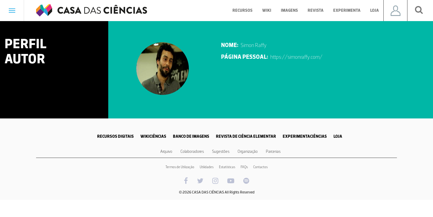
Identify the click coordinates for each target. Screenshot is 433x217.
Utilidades (206, 167)
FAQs (244, 167)
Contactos (260, 167)
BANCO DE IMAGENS (191, 136)
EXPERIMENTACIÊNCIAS (305, 136)
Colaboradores (192, 151)
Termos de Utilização (179, 167)
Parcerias (273, 151)
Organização (248, 151)
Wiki (266, 10)
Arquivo (166, 151)
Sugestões (220, 151)
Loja (374, 10)
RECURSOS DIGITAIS (115, 136)
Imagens (289, 10)
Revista (316, 10)
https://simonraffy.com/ (296, 57)
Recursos (242, 10)
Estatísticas (227, 167)
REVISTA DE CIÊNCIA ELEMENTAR (246, 136)
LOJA (337, 136)
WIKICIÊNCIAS (153, 136)
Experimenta (347, 10)
